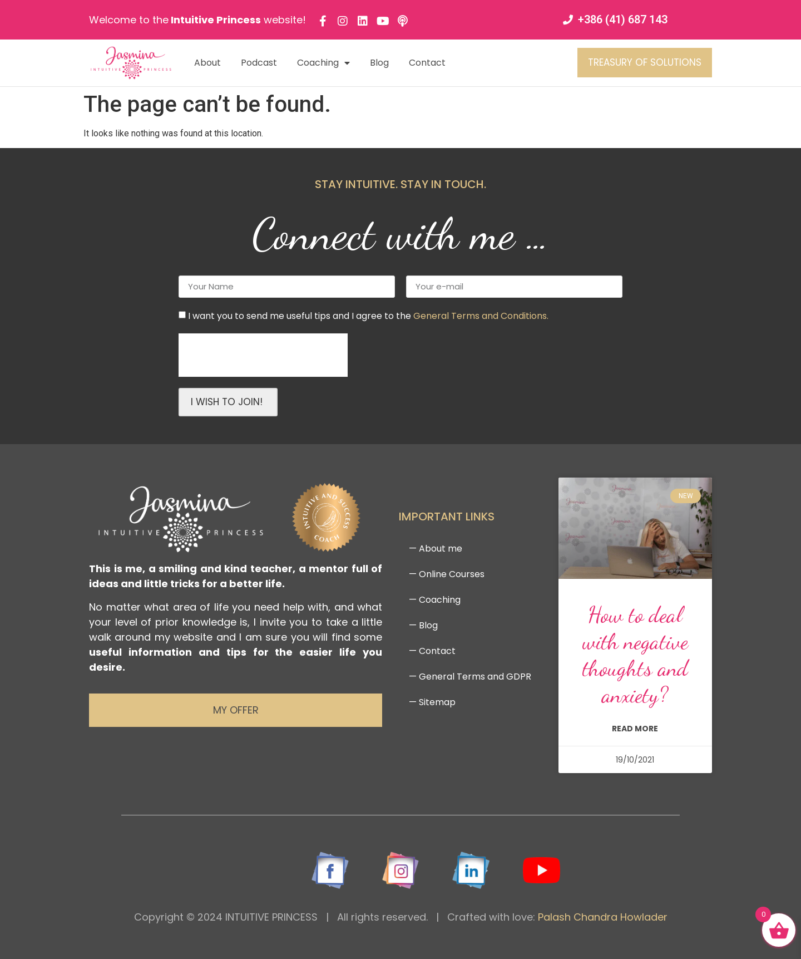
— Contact (432, 651)
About (207, 62)
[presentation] (263, 355)
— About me (435, 548)
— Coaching (435, 599)
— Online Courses (446, 574)
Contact (427, 62)
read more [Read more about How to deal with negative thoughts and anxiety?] (635, 728)
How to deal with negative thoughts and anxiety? (635, 654)
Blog (379, 62)
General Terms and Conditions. (480, 315)
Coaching (323, 63)
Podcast (259, 62)
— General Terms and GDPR (470, 676)
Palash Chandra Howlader (603, 917)
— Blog (423, 625)
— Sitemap (432, 702)
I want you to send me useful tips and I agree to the (368, 315)
